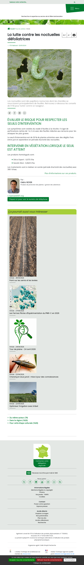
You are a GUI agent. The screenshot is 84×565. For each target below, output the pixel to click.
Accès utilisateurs (42, 520)
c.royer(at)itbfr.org (16, 195)
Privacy (42, 492)
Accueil (12, 29)
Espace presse (42, 506)
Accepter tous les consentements (22, 560)
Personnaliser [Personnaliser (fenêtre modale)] (70, 560)
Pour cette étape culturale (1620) (24, 423)
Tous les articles (20, 29)
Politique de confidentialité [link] (42, 563)
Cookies (42, 497)
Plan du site (42, 518)
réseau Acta (26, 554)
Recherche (42, 522)
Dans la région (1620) (19, 420)
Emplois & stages (42, 513)
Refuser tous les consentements (49, 560)
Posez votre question (42, 504)
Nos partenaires (42, 516)
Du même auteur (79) (19, 417)
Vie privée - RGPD (42, 494)
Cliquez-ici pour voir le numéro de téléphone (28, 199)
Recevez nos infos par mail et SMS (45, 473)
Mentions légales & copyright (42, 490)
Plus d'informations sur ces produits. (60, 173)
